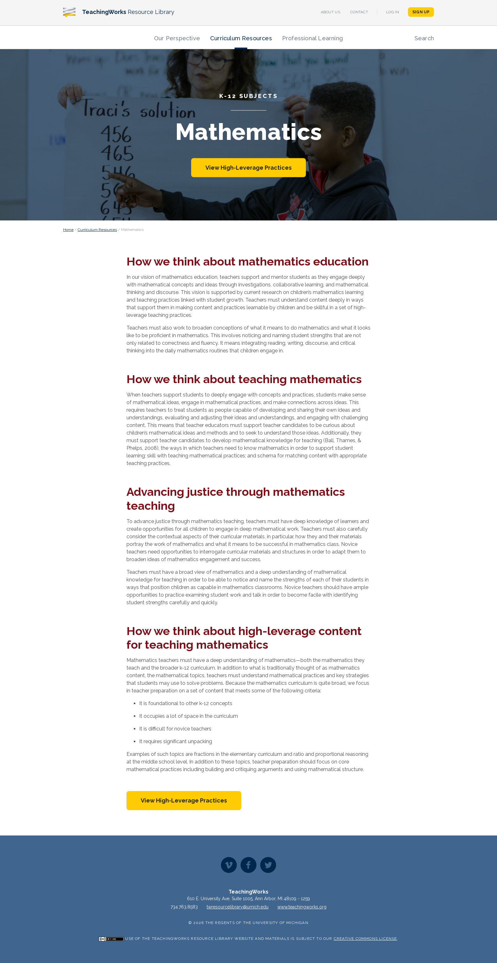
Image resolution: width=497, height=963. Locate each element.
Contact (359, 12)
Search (424, 38)
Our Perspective (177, 38)
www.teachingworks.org (301, 906)
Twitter (268, 865)
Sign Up (420, 12)
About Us (330, 12)
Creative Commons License (365, 938)
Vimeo (229, 865)
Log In (392, 12)
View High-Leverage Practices (248, 167)
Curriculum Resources (241, 38)
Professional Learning (312, 38)
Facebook (248, 865)
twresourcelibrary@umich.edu (237, 906)
